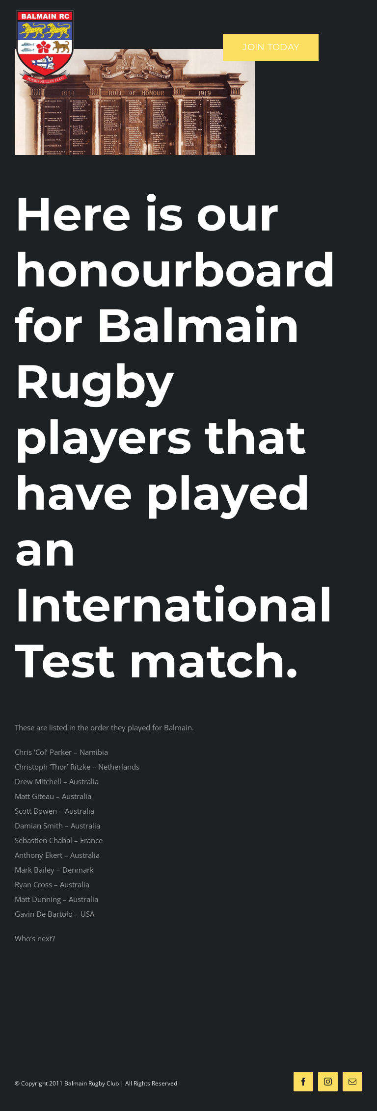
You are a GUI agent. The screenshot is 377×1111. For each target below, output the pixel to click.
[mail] (352, 1081)
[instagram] (328, 1081)
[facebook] (303, 1081)
